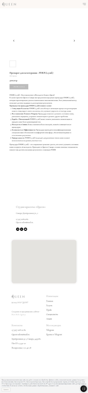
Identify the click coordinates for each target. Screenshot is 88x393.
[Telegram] (17, 229)
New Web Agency (19, 314)
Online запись (19, 87)
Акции (49, 318)
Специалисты (52, 314)
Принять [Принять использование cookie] (6, 389)
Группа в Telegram (54, 334)
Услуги (49, 305)
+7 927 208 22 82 (19, 330)
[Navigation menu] (84, 4)
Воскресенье (17, 348)
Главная (49, 301)
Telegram (50, 330)
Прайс (49, 310)
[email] (25, 229)
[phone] (21, 229)
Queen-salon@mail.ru (24, 222)
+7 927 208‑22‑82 (22, 219)
